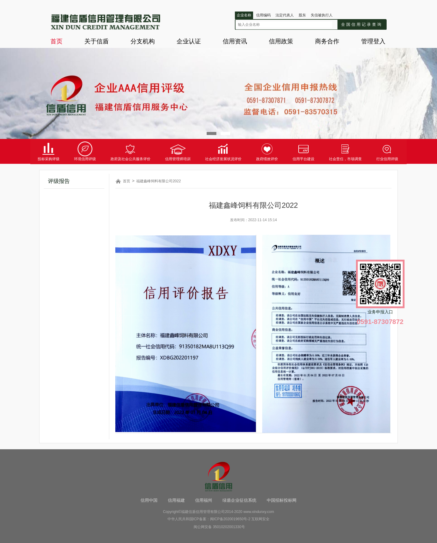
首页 (56, 41)
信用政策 (281, 41)
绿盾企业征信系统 (239, 500)
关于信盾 (96, 41)
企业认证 (189, 41)
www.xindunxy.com (258, 512)
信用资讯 (235, 41)
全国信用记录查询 (361, 24)
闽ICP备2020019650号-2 (230, 519)
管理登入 (373, 41)
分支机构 (142, 41)
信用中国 (149, 500)
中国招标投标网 (281, 500)
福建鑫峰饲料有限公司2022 (158, 181)
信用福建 (176, 500)
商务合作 (327, 41)
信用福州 (203, 500)
